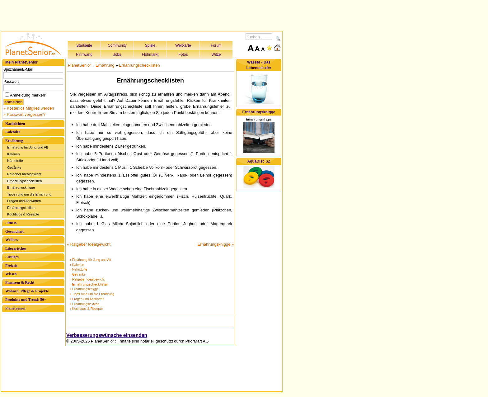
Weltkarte (183, 45)
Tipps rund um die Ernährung (29, 194)
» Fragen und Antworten (86, 299)
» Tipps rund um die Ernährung (91, 294)
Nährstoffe (15, 161)
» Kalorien (76, 265)
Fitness (10, 223)
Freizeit (11, 265)
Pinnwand (84, 54)
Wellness (12, 240)
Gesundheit (14, 231)
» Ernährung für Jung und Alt (90, 260)
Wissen (10, 274)
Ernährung (14, 141)
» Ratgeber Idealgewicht (87, 279)
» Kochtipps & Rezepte (86, 308)
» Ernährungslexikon (84, 304)
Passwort (11, 81)
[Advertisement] (142, 15)
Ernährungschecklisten (24, 181)
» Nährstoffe (78, 269)
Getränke (14, 167)
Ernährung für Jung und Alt (27, 147)
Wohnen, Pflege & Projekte (27, 291)
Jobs (117, 54)
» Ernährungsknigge (84, 289)
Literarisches (15, 248)
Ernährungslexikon (21, 208)
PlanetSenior (15, 308)
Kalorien (13, 154)
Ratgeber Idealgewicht (24, 174)
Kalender (12, 132)
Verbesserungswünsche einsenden (106, 335)
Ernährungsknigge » (216, 244)
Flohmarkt (150, 54)
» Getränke (77, 274)
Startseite (84, 45)
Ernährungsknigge (21, 187)
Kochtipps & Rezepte (23, 214)
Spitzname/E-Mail (18, 69)
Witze (216, 54)
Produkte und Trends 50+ (25, 299)
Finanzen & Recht (19, 282)
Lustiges (12, 257)
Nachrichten (15, 123)
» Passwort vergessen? (24, 114)
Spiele (150, 45)
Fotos (183, 54)
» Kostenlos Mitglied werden (28, 108)
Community (117, 45)
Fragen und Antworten (24, 201)
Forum (216, 45)
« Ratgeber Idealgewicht (88, 244)
